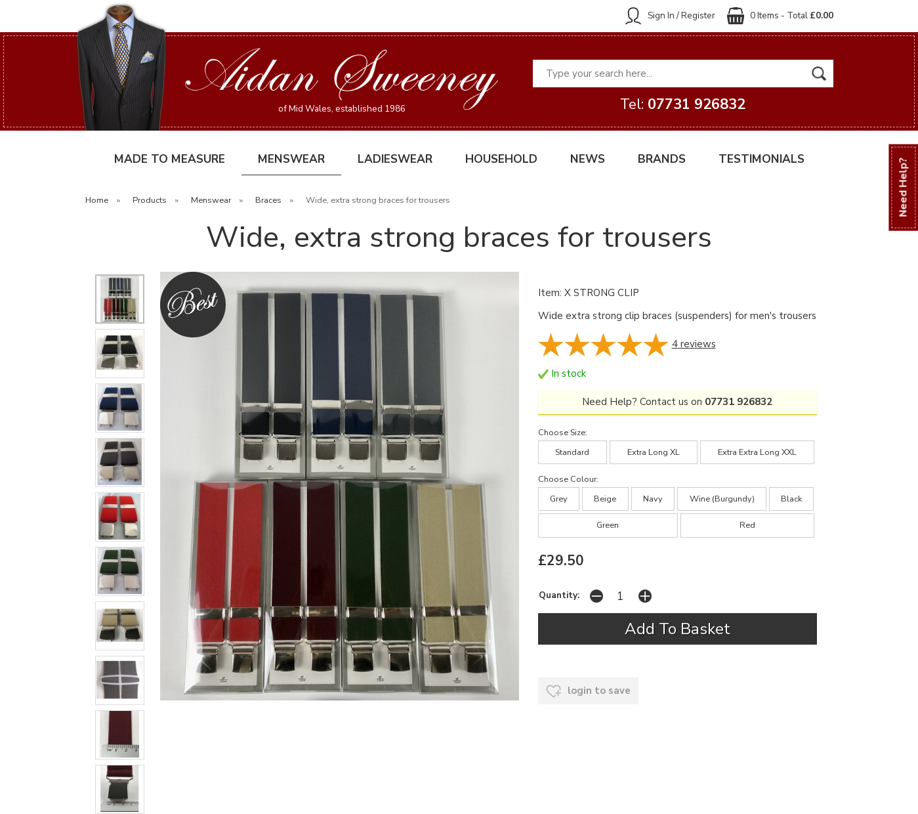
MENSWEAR (291, 159)
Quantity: (559, 595)
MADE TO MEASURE (169, 159)
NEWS (587, 159)
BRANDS (662, 159)
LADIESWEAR (395, 159)
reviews (694, 344)
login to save (588, 691)
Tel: (682, 104)
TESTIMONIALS (761, 159)
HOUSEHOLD (501, 159)
